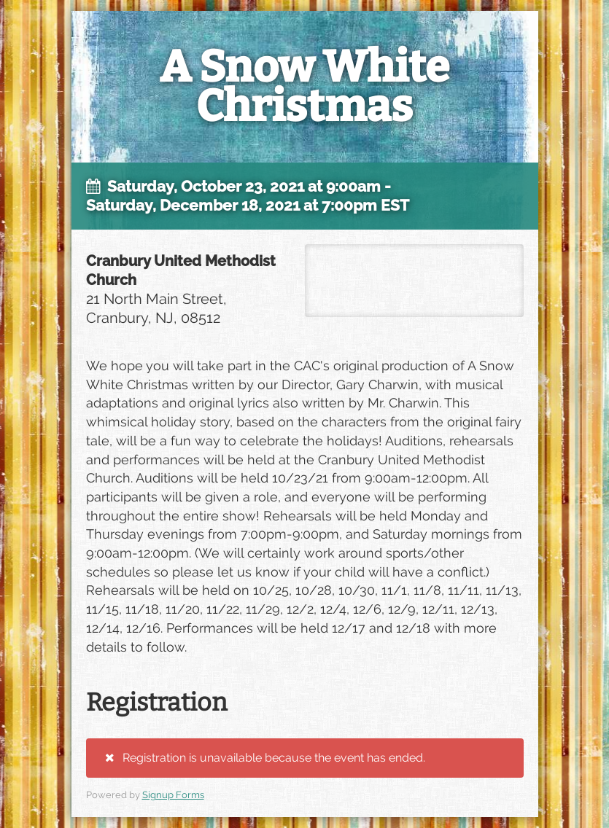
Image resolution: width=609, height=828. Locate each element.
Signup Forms (173, 794)
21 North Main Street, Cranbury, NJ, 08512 (414, 280)
